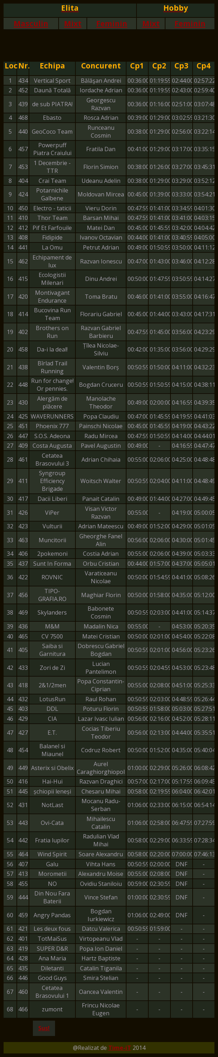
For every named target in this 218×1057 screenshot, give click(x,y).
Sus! (44, 1028)
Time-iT (119, 1048)
